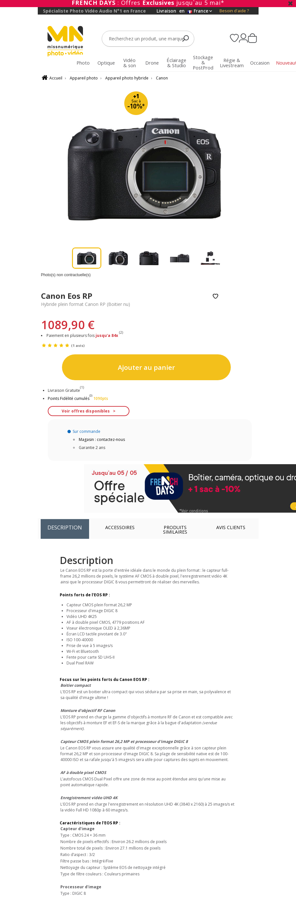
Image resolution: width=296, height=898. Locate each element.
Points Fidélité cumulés (68, 398)
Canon (162, 78)
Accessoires (120, 527)
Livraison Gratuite (66, 390)
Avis (230, 527)
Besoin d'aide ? (234, 11)
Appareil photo (84, 78)
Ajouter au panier (146, 367)
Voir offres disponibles (86, 411)
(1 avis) (78, 345)
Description (64, 527)
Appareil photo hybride (126, 78)
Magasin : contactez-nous (102, 439)
